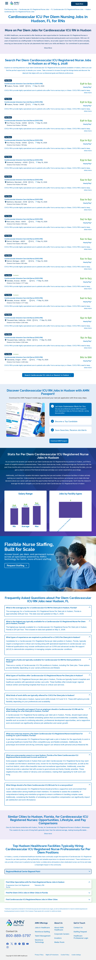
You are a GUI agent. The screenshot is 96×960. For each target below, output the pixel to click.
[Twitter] (11, 944)
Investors (58, 938)
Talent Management (42, 936)
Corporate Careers (61, 934)
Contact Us (78, 927)
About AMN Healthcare (59, 929)
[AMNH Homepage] (14, 3)
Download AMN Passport (59, 441)
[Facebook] (7, 944)
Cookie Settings (76, 954)
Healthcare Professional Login (81, 937)
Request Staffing (15, 565)
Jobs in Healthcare (42, 927)
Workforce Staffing (42, 931)
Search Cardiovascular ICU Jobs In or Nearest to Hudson (48, 375)
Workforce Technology (39, 941)
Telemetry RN (39, 885)
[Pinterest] (19, 944)
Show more (48, 833)
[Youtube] (27, 944)
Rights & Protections (52, 954)
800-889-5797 (18, 935)
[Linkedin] (15, 944)
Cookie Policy (65, 954)
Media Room (59, 942)
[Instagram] (7, 947)
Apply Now (79, 4)
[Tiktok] (23, 944)
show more (88, 92)
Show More (48, 48)
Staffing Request (80, 931)
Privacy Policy (39, 954)
